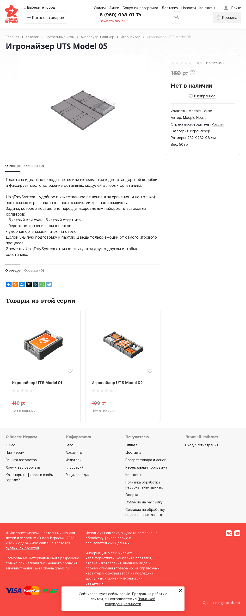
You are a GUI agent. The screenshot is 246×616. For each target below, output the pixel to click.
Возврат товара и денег (145, 460)
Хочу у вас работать (23, 467)
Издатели (73, 460)
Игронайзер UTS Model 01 (37, 382)
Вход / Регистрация (201, 445)
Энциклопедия (78, 475)
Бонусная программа (140, 8)
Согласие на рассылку (144, 502)
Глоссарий (74, 467)
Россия (218, 124)
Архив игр (74, 452)
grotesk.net (230, 603)
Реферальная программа (146, 467)
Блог (69, 445)
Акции (114, 8)
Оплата (131, 445)
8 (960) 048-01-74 (120, 15)
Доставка (170, 8)
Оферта (131, 495)
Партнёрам (15, 452)
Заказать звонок (112, 21)
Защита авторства (21, 460)
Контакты (207, 8)
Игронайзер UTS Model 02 (117, 382)
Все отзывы (214, 63)
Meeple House (200, 111)
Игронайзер (200, 131)
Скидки (100, 8)
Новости (188, 8)
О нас (10, 445)
